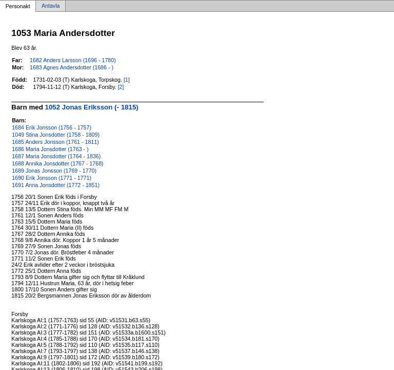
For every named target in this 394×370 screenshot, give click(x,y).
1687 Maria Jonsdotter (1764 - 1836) (56, 156)
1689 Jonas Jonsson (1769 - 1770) (54, 171)
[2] (121, 87)
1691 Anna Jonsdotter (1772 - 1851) (56, 185)
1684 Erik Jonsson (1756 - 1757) (51, 127)
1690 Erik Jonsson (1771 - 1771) (51, 178)
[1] (127, 80)
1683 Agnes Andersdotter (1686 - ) (71, 67)
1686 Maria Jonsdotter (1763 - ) (50, 149)
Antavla (51, 6)
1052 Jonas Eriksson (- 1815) (92, 107)
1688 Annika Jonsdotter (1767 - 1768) (57, 163)
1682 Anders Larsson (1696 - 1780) (73, 60)
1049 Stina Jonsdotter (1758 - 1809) (56, 135)
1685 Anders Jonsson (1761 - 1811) (55, 142)
